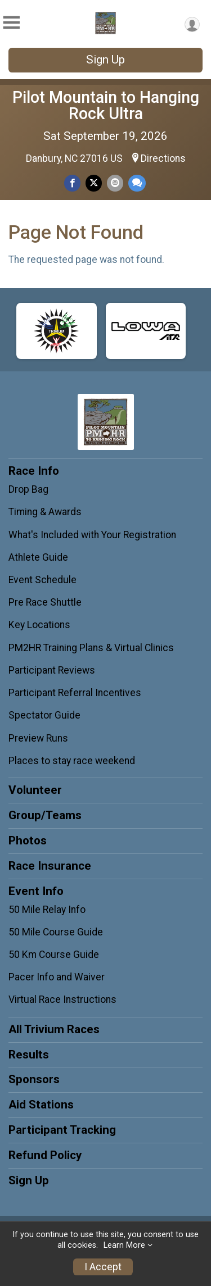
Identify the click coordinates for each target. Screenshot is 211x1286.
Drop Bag (28, 489)
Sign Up (105, 59)
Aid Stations (41, 1104)
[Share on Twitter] (94, 183)
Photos (27, 840)
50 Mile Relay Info (47, 909)
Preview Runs (38, 738)
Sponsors (34, 1079)
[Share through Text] (137, 183)
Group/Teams (45, 815)
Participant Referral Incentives (74, 692)
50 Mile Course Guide (55, 932)
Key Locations (39, 624)
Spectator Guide (44, 715)
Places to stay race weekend (71, 760)
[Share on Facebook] (72, 183)
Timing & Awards (45, 511)
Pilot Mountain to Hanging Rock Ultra (105, 105)
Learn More (124, 1245)
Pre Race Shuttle (45, 602)
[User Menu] (192, 24)
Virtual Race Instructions (62, 999)
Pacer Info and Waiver (56, 977)
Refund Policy (45, 1155)
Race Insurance (49, 866)
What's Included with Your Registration (92, 534)
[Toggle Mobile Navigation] (11, 22)
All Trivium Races (54, 1029)
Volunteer (35, 790)
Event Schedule (42, 579)
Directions (163, 158)
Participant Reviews (51, 670)
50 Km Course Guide (53, 954)
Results (28, 1054)
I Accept (103, 1267)
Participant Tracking (62, 1130)
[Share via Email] (115, 183)
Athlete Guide (38, 557)
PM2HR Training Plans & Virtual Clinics (91, 647)
